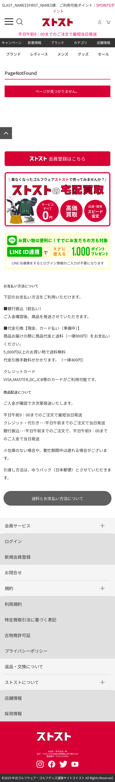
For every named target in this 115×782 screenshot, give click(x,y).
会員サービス (18, 526)
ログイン (13, 541)
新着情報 (34, 42)
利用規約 (13, 604)
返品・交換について (24, 666)
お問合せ (13, 572)
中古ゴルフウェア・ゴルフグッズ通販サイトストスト (48, 778)
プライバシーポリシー (26, 651)
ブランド (57, 42)
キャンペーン (12, 42)
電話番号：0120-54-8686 (57, 756)
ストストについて (22, 682)
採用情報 (13, 713)
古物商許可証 (18, 635)
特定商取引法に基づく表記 (30, 619)
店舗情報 (103, 42)
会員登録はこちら (57, 158)
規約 (9, 588)
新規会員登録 (18, 557)
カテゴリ (80, 42)
